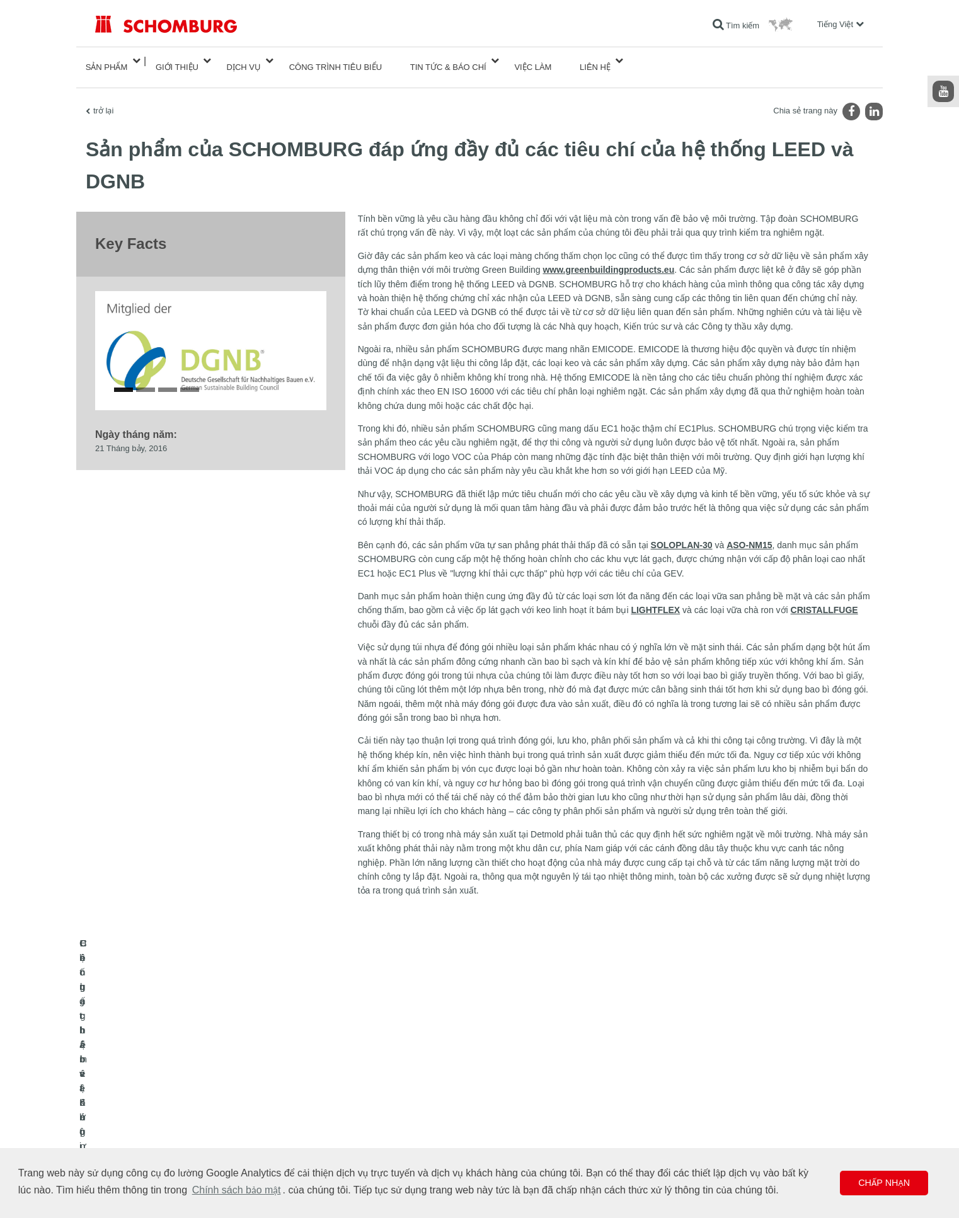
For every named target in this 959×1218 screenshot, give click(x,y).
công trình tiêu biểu (335, 61)
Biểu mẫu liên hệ (386, 1127)
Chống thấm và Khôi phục (139, 1089)
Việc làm (532, 61)
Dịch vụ (244, 61)
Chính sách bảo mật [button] (236, 1190)
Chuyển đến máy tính (394, 1089)
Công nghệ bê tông (127, 1146)
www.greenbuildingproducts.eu (608, 257)
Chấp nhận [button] (884, 1183)
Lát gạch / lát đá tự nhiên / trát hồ (151, 1108)
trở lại (103, 98)
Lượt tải (371, 1108)
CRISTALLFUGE (824, 597)
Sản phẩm (107, 61)
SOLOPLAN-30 (682, 532)
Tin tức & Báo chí (448, 61)
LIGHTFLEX (655, 597)
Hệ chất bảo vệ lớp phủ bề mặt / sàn (156, 1127)
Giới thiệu (177, 61)
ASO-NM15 (749, 532)
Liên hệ (595, 61)
